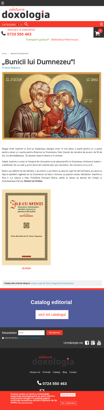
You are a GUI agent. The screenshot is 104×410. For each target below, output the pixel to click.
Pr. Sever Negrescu (11, 67)
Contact (73, 372)
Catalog (56, 372)
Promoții (46, 372)
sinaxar (34, 283)
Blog (65, 372)
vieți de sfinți (44, 283)
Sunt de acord (68, 395)
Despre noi (35, 372)
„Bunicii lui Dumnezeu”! (19, 53)
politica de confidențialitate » (30, 338)
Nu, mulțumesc (69, 403)
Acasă (4, 53)
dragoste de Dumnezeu (62, 283)
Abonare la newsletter (21, 29)
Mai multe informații (25, 403)
